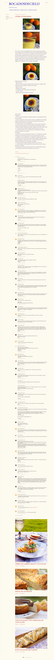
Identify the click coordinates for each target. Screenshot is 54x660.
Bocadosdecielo (24, 4)
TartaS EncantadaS (20, 233)
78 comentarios (22, 593)
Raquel (19, 284)
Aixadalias (19, 180)
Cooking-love (20, 202)
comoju (19, 223)
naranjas (26, 512)
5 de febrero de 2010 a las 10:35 (21, 378)
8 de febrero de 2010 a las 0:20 (21, 432)
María (18, 163)
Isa (18, 175)
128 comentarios (22, 624)
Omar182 (19, 500)
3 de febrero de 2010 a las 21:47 (21, 236)
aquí (30, 53)
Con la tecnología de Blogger (27, 657)
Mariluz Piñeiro (20, 494)
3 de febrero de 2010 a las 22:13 (21, 244)
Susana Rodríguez (20, 247)
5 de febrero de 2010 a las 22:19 (21, 419)
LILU (18, 258)
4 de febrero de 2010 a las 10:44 (21, 296)
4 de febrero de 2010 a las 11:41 (21, 311)
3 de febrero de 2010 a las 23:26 (21, 256)
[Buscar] (47, 3)
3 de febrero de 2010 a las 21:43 (21, 230)
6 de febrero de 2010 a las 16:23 (21, 426)
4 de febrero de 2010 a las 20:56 (21, 371)
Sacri (18, 306)
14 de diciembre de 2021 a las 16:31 (22, 513)
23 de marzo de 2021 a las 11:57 (21, 503)
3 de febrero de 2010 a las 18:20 (21, 186)
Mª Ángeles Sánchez (21, 407)
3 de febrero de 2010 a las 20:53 (21, 213)
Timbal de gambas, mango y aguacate (30, 564)
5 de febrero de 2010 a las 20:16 (21, 399)
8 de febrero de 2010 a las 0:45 (21, 437)
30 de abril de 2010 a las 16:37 (21, 492)
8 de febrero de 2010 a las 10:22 (21, 448)
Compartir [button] (7, 14)
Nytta (18, 215)
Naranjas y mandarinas (9, 17)
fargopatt (19, 188)
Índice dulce (23, 10)
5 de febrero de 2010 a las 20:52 (21, 405)
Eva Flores (19, 464)
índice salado (32, 10)
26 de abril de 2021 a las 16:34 (21, 508)
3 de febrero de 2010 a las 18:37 (21, 200)
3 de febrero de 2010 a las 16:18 (21, 161)
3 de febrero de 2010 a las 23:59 (21, 268)
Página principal (14, 10)
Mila (18, 278)
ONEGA (19, 325)
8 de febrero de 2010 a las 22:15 (21, 462)
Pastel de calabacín (23, 591)
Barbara (19, 354)
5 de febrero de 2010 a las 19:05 (21, 390)
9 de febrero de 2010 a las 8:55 (21, 467)
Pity (18, 435)
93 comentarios (22, 651)
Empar (19, 476)
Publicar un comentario (19, 515)
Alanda (19, 319)
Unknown (19, 209)
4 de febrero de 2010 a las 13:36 (21, 343)
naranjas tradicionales (33, 507)
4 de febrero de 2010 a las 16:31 (21, 358)
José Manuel (19, 197)
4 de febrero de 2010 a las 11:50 (21, 317)
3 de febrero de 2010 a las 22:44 (21, 250)
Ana (18, 486)
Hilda (18, 334)
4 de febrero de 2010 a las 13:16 (21, 338)
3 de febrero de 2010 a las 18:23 (21, 195)
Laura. (18, 360)
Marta (18, 368)
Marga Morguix (20, 457)
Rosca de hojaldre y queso (26, 650)
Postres (27, 153)
